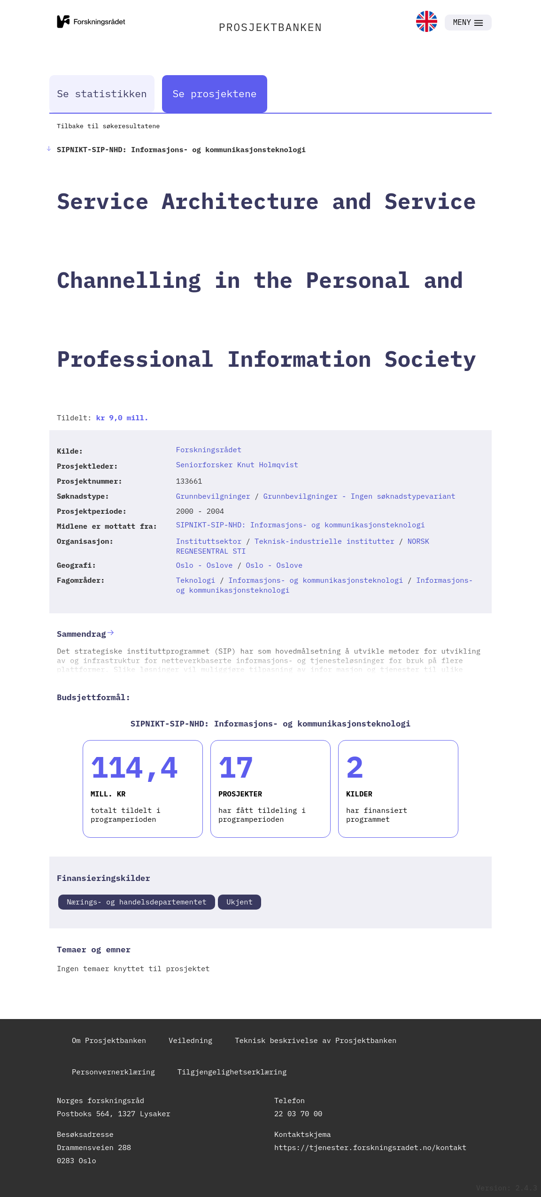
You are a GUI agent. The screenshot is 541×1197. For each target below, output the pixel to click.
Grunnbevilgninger (213, 496)
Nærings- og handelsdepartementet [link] (137, 901)
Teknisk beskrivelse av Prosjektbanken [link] (315, 1040)
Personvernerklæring (113, 1071)
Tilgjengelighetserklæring (232, 1071)
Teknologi (196, 580)
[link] (426, 22)
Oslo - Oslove (204, 565)
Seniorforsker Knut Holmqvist (237, 464)
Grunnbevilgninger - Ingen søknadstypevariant (359, 496)
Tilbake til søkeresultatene (108, 126)
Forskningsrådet (209, 449)
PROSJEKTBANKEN (271, 27)
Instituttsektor (209, 541)
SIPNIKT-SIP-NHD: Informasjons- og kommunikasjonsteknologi (300, 524)
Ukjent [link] (239, 901)
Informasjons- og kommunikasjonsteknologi (315, 580)
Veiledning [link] (190, 1040)
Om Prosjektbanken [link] (109, 1040)
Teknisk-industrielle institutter (324, 541)
